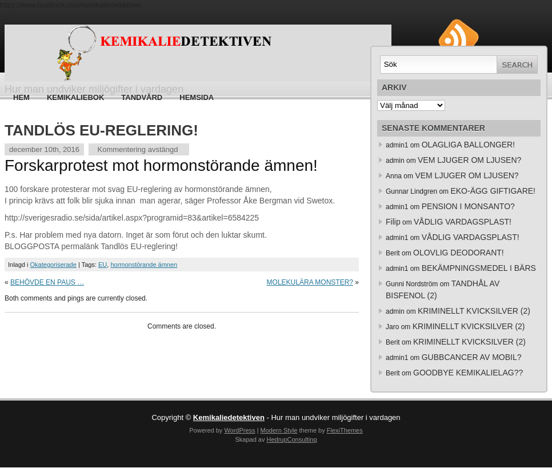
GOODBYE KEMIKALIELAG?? (468, 372)
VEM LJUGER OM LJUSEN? (469, 160)
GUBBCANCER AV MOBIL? (472, 357)
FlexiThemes (345, 430)
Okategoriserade (53, 264)
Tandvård (141, 97)
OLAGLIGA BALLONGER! (468, 144)
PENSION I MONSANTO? (468, 206)
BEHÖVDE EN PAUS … (47, 282)
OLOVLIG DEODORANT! (458, 252)
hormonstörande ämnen (143, 264)
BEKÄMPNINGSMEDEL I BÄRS (479, 268)
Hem (21, 97)
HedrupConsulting (291, 439)
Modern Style (279, 430)
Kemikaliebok (75, 97)
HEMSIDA (196, 97)
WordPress (239, 430)
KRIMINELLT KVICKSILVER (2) (474, 310)
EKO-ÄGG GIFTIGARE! (492, 190)
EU (102, 264)
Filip (393, 221)
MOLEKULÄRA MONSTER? (310, 282)
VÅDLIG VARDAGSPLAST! (462, 221)
